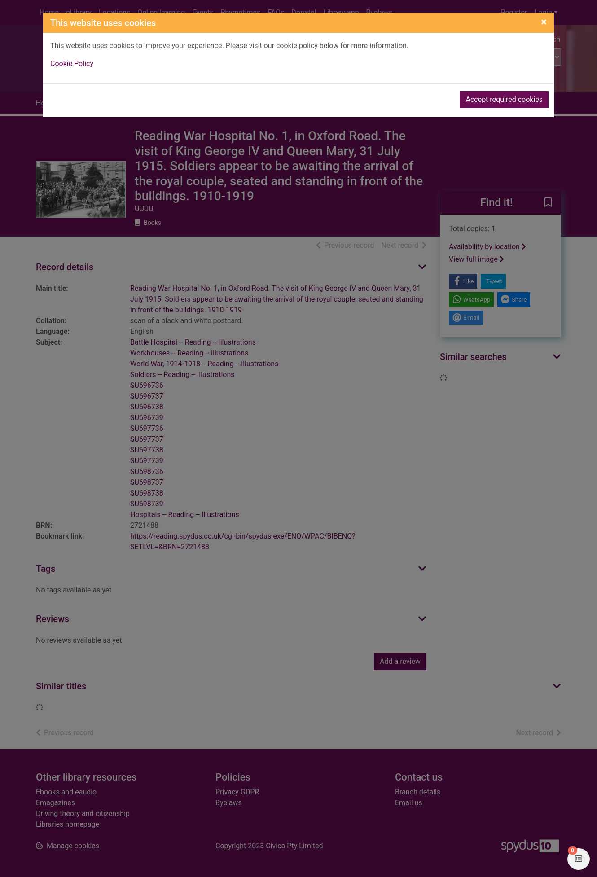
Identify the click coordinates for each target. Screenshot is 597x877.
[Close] (544, 22)
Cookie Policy (71, 63)
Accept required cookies (504, 99)
